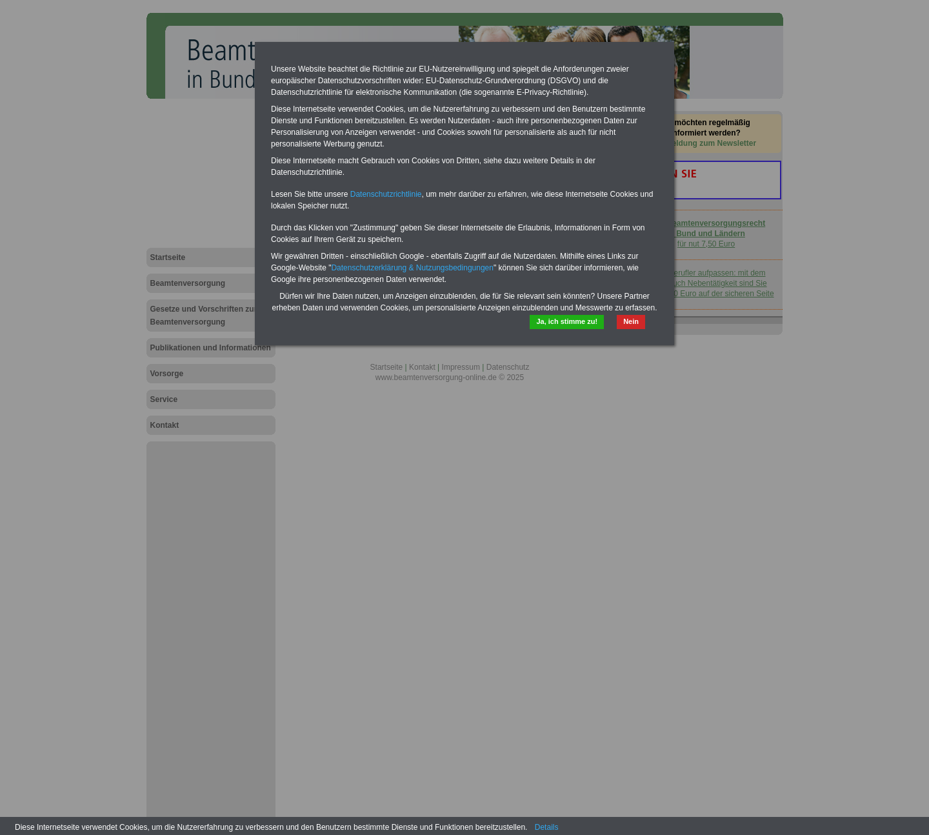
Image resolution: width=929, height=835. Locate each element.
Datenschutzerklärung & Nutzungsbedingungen (412, 267)
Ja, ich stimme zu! (566, 321)
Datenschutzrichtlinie (386, 194)
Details (547, 827)
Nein (631, 321)
